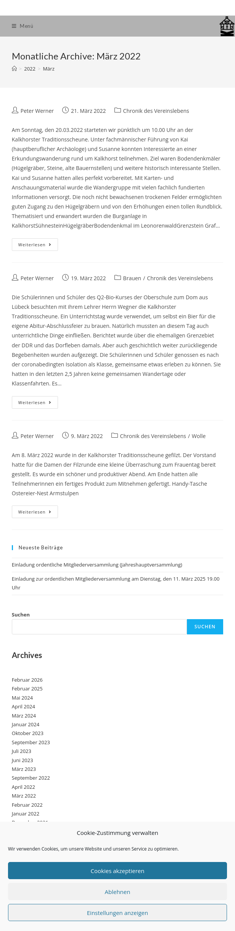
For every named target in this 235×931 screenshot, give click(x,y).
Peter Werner (37, 110)
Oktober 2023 (27, 733)
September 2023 (31, 742)
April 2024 (23, 706)
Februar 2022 (27, 804)
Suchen (21, 614)
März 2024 (24, 715)
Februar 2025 (27, 688)
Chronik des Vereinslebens (156, 110)
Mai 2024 (22, 697)
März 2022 (24, 795)
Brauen (132, 278)
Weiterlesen (38, 246)
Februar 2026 (27, 679)
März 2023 (24, 769)
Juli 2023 (21, 751)
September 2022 (31, 777)
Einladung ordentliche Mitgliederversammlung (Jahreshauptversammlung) (97, 564)
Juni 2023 (22, 760)
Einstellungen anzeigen (117, 913)
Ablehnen (117, 892)
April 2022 (23, 786)
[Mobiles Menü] (23, 26)
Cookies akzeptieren (118, 871)
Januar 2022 (25, 813)
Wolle (199, 436)
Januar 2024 (25, 724)
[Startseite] (14, 68)
